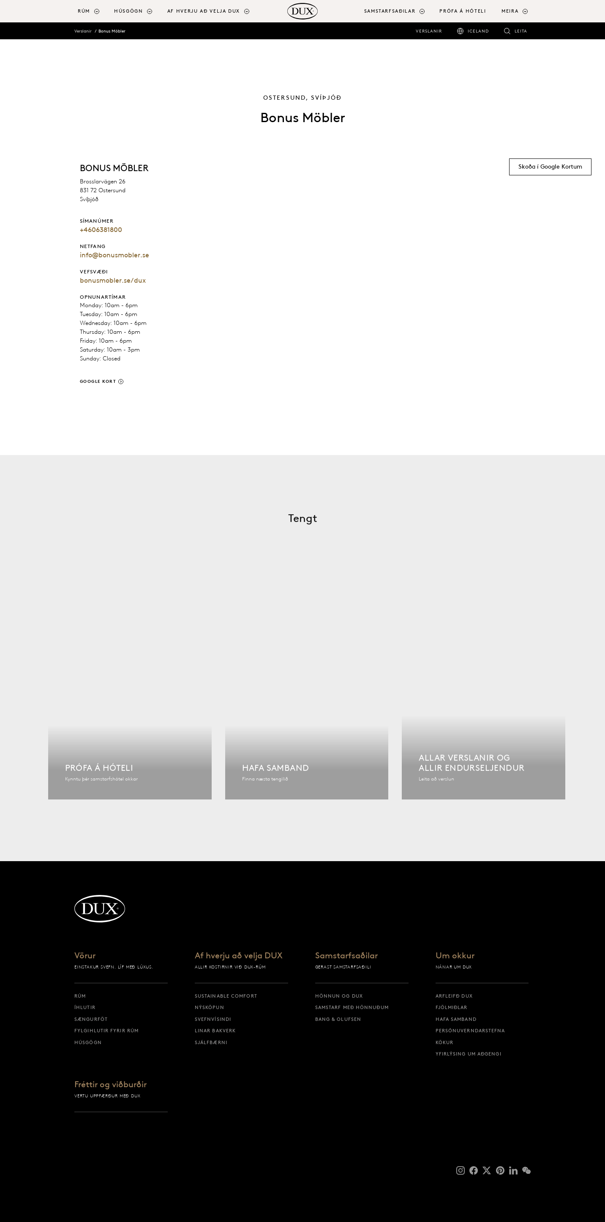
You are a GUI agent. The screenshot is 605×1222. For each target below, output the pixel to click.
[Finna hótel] (130, 700)
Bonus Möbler (111, 31)
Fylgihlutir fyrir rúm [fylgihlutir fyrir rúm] (106, 1031)
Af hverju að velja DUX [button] (203, 11)
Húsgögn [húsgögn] (88, 1042)
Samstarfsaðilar (346, 955)
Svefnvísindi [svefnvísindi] (213, 1019)
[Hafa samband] (307, 700)
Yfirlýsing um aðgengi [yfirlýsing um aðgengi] (468, 1054)
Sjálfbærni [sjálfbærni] (211, 1042)
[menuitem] (92, 11)
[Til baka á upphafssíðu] (302, 11)
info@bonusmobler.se (114, 255)
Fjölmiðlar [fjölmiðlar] (452, 1007)
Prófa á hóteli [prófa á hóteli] (462, 11)
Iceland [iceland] (478, 31)
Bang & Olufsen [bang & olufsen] (338, 1019)
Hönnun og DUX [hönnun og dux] (339, 996)
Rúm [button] (84, 11)
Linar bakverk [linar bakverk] (215, 1031)
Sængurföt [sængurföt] (91, 1019)
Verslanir (83, 31)
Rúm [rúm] (80, 996)
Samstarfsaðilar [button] (390, 11)
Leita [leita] (521, 31)
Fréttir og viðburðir (110, 1084)
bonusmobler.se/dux (113, 280)
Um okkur (455, 955)
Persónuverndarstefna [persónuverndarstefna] (470, 1031)
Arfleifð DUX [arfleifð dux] (454, 996)
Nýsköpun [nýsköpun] (209, 1007)
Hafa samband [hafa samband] (456, 1019)
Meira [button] (509, 11)
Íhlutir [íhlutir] (84, 1007)
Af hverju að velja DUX (239, 955)
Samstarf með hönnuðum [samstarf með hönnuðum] (352, 1007)
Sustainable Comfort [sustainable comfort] (226, 996)
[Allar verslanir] (483, 700)
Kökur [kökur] (445, 1042)
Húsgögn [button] (128, 11)
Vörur (84, 955)
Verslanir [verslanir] (429, 31)
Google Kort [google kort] (98, 381)
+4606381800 (101, 230)
